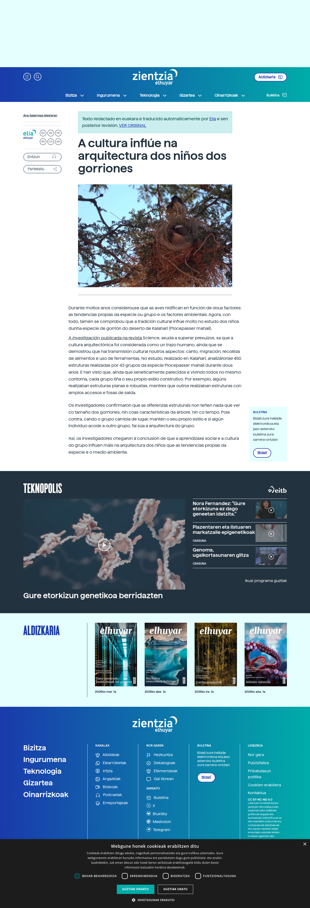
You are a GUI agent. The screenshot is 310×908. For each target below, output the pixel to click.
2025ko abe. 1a (155, 691)
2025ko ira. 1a (204, 691)
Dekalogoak (160, 763)
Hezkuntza (159, 755)
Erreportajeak (111, 803)
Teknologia (42, 771)
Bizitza (34, 747)
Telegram (158, 829)
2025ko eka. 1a (255, 691)
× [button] (304, 844)
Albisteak (107, 755)
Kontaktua (257, 793)
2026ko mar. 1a (105, 691)
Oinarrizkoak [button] (230, 95)
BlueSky (156, 813)
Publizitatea (258, 763)
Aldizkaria (270, 77)
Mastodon (158, 821)
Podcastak (108, 795)
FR (58, 133)
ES (50, 133)
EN (43, 141)
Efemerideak (161, 771)
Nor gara (256, 754)
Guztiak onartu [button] (135, 889)
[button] (27, 76)
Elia (212, 118)
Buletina (276, 95)
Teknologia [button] (153, 95)
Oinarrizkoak (46, 794)
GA (58, 141)
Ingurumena (44, 759)
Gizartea (38, 782)
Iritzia (104, 771)
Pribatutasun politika (259, 774)
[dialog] (155, 873)
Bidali (262, 453)
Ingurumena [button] (112, 95)
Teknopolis (42, 487)
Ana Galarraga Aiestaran (40, 115)
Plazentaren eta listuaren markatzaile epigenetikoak (224, 529)
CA (50, 141)
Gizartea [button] (190, 95)
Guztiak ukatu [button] (175, 889)
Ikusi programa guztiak (266, 580)
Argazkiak (108, 779)
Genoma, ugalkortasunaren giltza (221, 552)
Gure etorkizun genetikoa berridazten (93, 595)
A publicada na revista (106, 337)
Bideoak (106, 787)
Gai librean (160, 779)
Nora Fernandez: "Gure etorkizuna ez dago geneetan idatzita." (219, 509)
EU (43, 133)
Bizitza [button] (74, 95)
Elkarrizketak (110, 763)
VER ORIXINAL (132, 125)
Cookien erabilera (264, 785)
